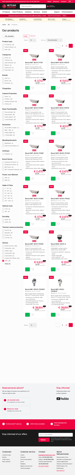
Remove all (32, 36)
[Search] (43, 6)
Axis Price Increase (54, 15)
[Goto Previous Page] (58, 46)
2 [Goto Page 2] (66, 46)
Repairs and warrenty (26, 466)
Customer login (6, 455)
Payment (22, 457)
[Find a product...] (33, 6)
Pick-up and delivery (26, 459)
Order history (6, 459)
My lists (4, 457)
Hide (64, 15)
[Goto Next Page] (71, 46)
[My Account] (64, 7)
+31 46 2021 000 (34, 1)
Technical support (25, 468)
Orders (22, 455)
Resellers (22, 464)
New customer (6, 461)
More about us (60, 470)
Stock (22, 461)
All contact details (44, 466)
